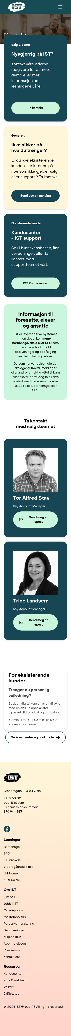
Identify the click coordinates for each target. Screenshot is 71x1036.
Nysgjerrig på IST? (32, 54)
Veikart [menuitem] (9, 987)
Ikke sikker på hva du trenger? (29, 147)
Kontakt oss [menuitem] (12, 957)
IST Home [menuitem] (11, 873)
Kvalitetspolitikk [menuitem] (15, 917)
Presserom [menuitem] (12, 950)
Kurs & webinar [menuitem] (15, 980)
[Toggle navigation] (60, 7)
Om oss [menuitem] (9, 897)
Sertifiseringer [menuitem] (14, 930)
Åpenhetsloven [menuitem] (15, 944)
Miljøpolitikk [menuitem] (12, 937)
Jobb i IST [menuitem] (11, 904)
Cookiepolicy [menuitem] (13, 910)
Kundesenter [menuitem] (13, 974)
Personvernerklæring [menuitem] (19, 924)
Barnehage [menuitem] (12, 847)
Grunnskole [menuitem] (12, 860)
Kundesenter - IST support (26, 235)
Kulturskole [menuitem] (12, 880)
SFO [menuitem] (7, 853)
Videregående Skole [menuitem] (18, 867)
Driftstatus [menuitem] (11, 994)
